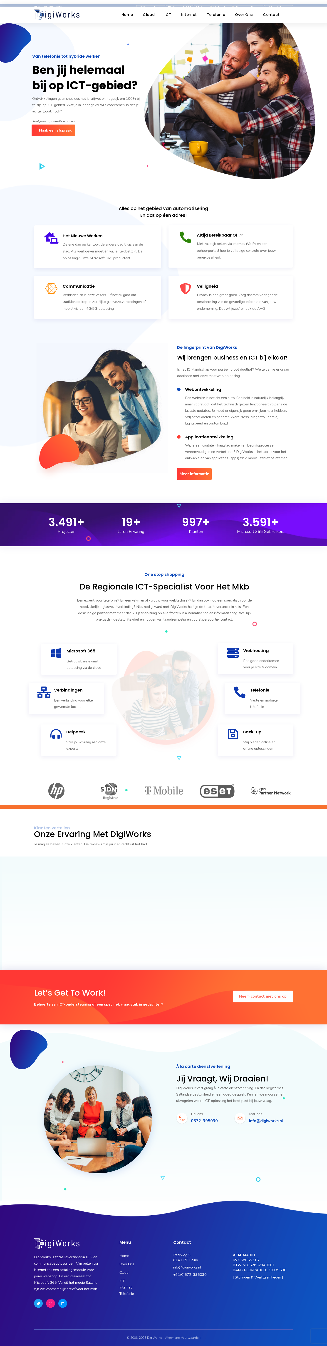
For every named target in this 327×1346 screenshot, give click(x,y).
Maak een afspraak (55, 130)
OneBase (222, 3)
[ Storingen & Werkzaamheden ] (258, 1277)
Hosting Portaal (248, 3)
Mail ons (255, 1113)
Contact (271, 14)
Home (127, 14)
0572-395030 (48, 3)
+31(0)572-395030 (190, 1274)
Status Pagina (150, 3)
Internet (189, 14)
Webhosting (256, 650)
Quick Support (278, 3)
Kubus (202, 3)
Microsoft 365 (179, 3)
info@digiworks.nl (187, 1267)
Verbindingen (68, 690)
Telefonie (216, 14)
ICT (168, 14)
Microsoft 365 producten (109, 216)
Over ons (244, 14)
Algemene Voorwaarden (183, 1338)
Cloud (149, 14)
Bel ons (197, 1113)
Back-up (252, 732)
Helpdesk (76, 732)
